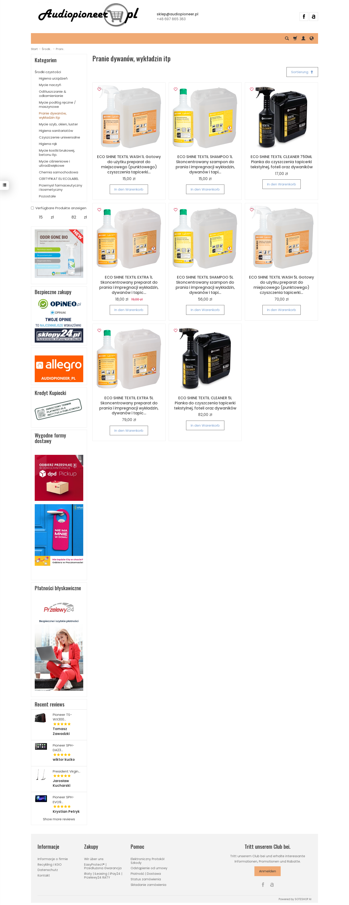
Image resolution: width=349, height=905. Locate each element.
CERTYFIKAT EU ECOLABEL (59, 178)
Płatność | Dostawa (146, 873)
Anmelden (267, 871)
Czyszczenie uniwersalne (59, 137)
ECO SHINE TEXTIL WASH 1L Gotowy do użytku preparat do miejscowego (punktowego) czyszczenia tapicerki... (129, 164)
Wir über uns (93, 859)
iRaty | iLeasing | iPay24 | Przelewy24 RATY (103, 875)
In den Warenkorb (128, 189)
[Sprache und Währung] (311, 38)
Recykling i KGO (50, 864)
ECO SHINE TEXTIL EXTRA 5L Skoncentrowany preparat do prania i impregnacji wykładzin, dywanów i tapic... (128, 405)
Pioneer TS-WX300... (62, 717)
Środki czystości (48, 72)
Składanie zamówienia (148, 885)
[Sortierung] (302, 72)
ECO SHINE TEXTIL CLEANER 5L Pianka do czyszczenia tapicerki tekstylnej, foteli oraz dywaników (205, 403)
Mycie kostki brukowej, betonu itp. (57, 152)
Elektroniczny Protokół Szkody (147, 861)
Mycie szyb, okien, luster (58, 124)
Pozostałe (47, 196)
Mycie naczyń (50, 84)
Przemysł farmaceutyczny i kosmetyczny (60, 187)
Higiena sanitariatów (56, 130)
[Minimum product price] (41, 217)
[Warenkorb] (295, 38)
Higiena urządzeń (53, 78)
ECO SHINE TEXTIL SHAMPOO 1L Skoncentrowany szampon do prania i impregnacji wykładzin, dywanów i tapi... (205, 164)
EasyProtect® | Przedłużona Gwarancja (103, 866)
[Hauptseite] (88, 16)
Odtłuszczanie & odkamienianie (52, 93)
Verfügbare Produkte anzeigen (58, 208)
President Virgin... (66, 771)
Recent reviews (50, 704)
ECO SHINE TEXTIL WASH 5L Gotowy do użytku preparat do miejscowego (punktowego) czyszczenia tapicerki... (281, 285)
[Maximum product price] (74, 217)
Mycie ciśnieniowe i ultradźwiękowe (54, 163)
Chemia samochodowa (58, 172)
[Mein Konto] (303, 38)
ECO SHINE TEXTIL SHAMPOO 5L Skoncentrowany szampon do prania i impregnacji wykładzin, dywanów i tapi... (205, 285)
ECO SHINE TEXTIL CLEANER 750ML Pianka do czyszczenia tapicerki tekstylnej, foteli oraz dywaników (281, 162)
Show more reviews (59, 819)
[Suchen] (287, 38)
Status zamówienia (146, 879)
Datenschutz (48, 870)
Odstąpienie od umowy (149, 868)
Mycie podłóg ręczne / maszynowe (57, 104)
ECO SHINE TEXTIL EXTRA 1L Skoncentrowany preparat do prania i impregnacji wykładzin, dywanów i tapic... (128, 285)
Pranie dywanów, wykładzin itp (53, 115)
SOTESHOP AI (303, 899)
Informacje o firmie (53, 859)
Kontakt (44, 875)
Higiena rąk (48, 143)
